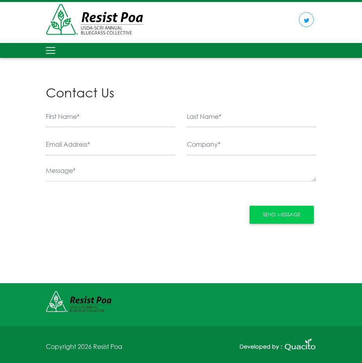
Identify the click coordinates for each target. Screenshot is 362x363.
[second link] (277, 344)
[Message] (181, 172)
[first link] (306, 19)
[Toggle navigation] (50, 50)
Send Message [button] (281, 214)
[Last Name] (251, 117)
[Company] (251, 145)
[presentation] (105, 218)
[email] (110, 145)
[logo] (95, 19)
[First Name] (110, 117)
